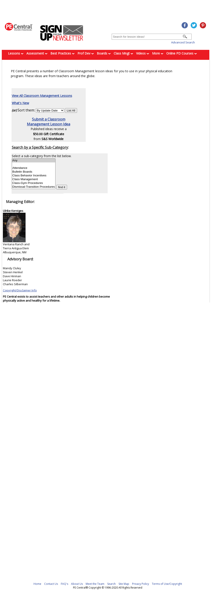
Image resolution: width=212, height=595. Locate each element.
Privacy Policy (140, 584)
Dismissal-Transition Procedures (33, 187)
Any (33, 160)
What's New (20, 103)
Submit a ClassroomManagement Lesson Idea (48, 122)
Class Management (33, 179)
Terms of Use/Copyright (167, 584)
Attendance (33, 168)
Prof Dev (85, 53)
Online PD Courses (181, 53)
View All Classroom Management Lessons (42, 96)
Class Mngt (123, 53)
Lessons (16, 53)
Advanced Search (183, 42)
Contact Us (51, 584)
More (157, 53)
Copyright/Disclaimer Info (20, 290)
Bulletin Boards (33, 172)
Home (37, 584)
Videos (142, 53)
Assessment (37, 53)
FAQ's (64, 584)
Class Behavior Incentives (33, 176)
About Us (77, 584)
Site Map (124, 584)
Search (111, 584)
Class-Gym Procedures (33, 183)
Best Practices (62, 53)
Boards (104, 53)
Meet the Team (95, 584)
